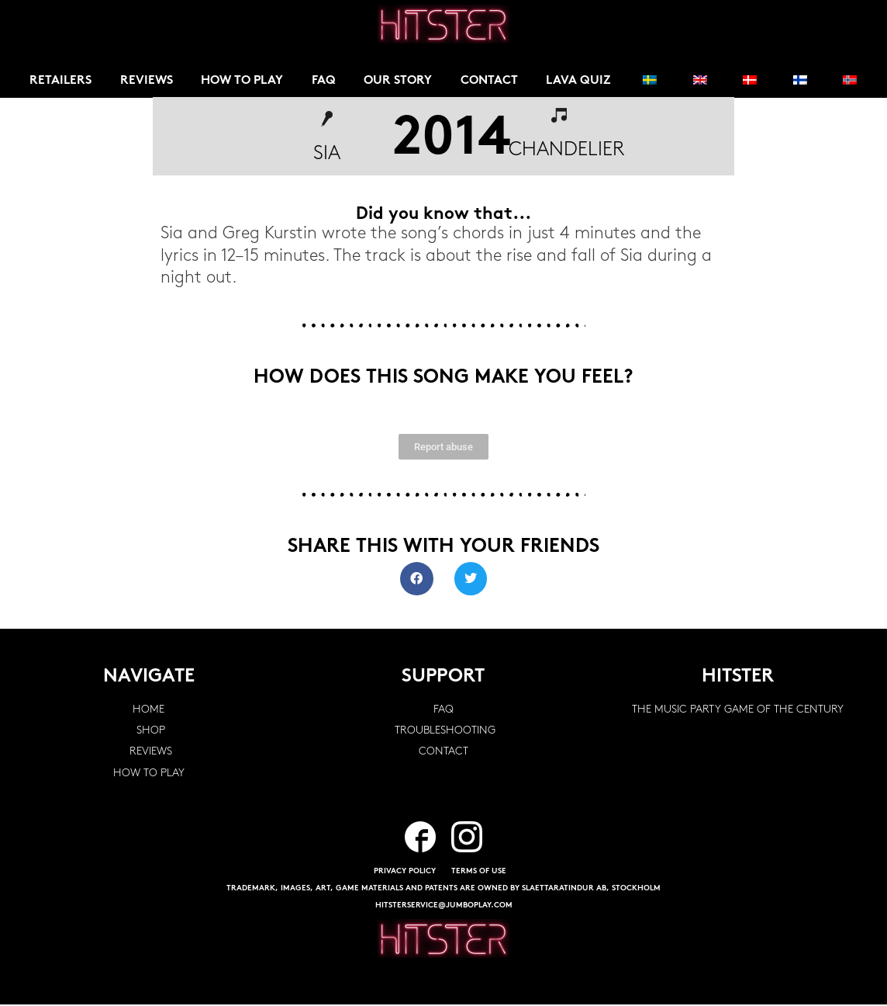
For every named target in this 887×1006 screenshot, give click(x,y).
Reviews (147, 81)
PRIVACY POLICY (405, 873)
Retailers (61, 81)
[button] (416, 580)
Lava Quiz (583, 81)
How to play (245, 81)
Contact (494, 81)
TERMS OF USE (478, 873)
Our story (402, 81)
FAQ (328, 81)
